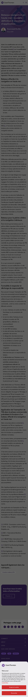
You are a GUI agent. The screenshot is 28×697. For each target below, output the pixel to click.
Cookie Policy (5, 682)
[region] (14, 679)
